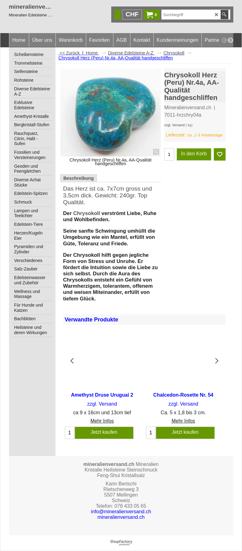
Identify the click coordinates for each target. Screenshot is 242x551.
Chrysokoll (87, 213)
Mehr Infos (102, 421)
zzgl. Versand (174, 125)
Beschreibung (79, 178)
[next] (230, 40)
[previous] (224, 40)
